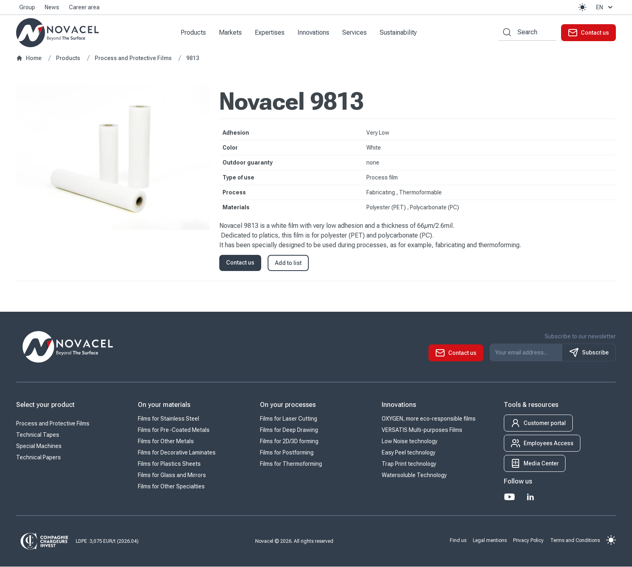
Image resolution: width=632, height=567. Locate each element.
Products (193, 32)
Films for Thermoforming (291, 464)
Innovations (314, 32)
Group (27, 7)
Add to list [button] (288, 263)
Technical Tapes (37, 435)
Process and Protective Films (52, 424)
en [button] (605, 7)
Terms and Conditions (575, 540)
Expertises (270, 32)
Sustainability (398, 32)
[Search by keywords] (504, 32)
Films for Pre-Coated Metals (174, 430)
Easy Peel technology (408, 453)
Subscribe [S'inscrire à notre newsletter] (589, 353)
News (52, 7)
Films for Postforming (287, 453)
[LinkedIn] (530, 497)
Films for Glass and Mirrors (172, 475)
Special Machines (39, 446)
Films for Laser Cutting (288, 419)
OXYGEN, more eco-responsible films (429, 419)
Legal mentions (490, 540)
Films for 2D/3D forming (289, 441)
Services (355, 32)
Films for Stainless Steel (168, 419)
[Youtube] (509, 497)
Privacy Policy (528, 540)
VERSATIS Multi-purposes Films (422, 430)
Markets (230, 32)
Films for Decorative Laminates (177, 453)
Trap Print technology (409, 464)
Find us (458, 540)
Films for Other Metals (166, 441)
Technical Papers (38, 457)
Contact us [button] (240, 263)
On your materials (164, 405)
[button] (582, 7)
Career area (84, 7)
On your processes (288, 405)
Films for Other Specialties (171, 487)
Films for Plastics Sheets (169, 464)
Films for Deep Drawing (289, 430)
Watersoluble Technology (414, 475)
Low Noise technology (409, 441)
